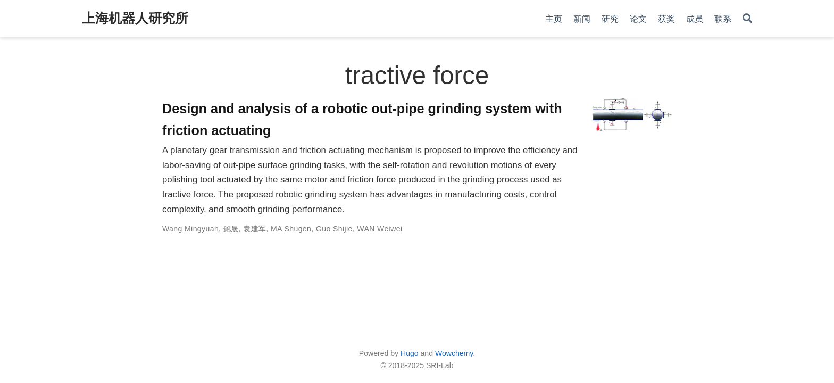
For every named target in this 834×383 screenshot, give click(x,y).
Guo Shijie (334, 228)
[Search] (747, 19)
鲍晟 (231, 228)
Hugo (410, 353)
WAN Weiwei (379, 228)
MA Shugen (291, 228)
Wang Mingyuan (190, 228)
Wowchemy (454, 353)
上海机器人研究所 (135, 18)
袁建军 (254, 228)
